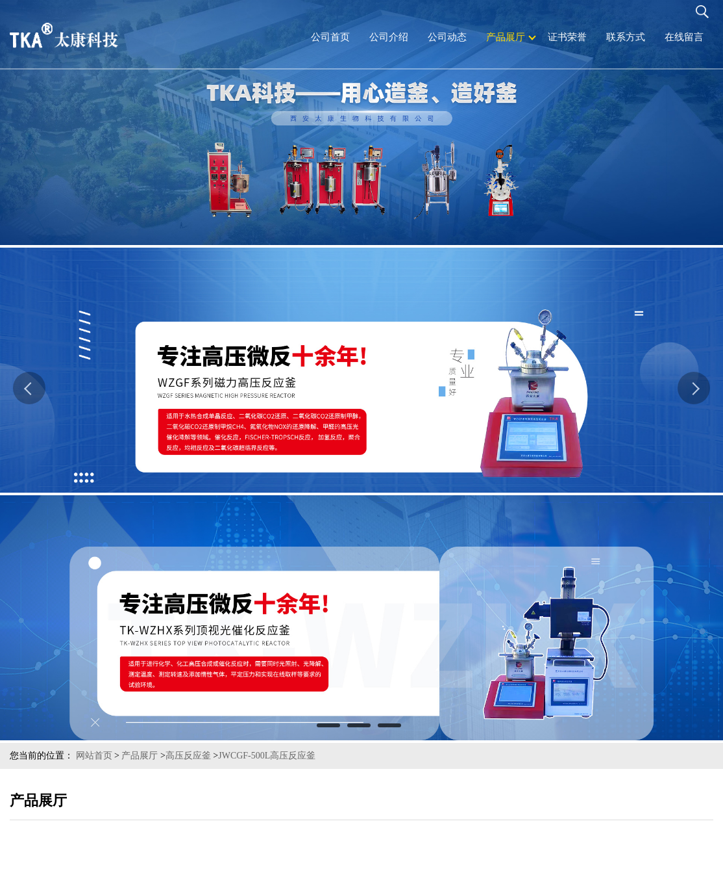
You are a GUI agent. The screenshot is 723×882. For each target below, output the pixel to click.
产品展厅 (139, 755)
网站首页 (94, 755)
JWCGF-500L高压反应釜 (266, 755)
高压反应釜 (188, 755)
